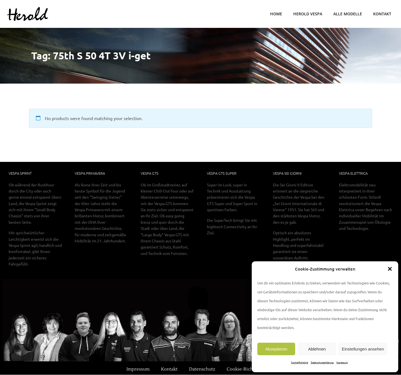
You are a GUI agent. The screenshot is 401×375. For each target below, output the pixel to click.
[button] (390, 269)
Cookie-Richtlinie (299, 362)
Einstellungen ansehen (363, 349)
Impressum (342, 362)
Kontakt (382, 14)
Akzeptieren (276, 349)
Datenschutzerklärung (322, 362)
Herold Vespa (307, 14)
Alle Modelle (347, 14)
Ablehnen (317, 349)
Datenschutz (202, 369)
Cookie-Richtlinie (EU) (250, 369)
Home (276, 14)
